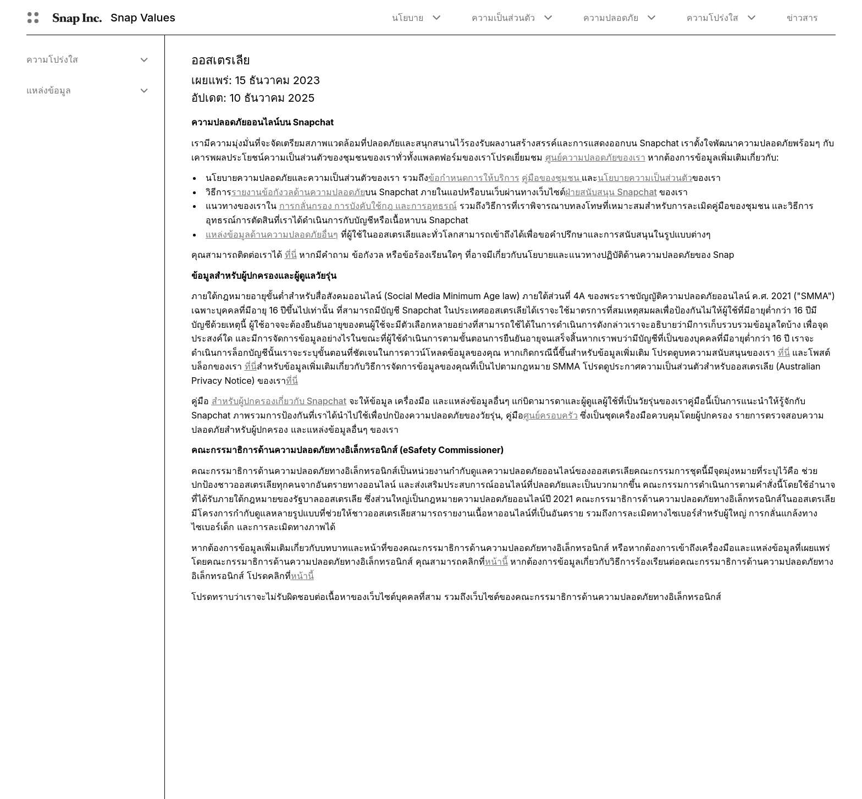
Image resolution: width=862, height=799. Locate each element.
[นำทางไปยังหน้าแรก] (77, 17)
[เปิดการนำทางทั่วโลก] (33, 18)
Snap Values (142, 17)
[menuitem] (86, 59)
